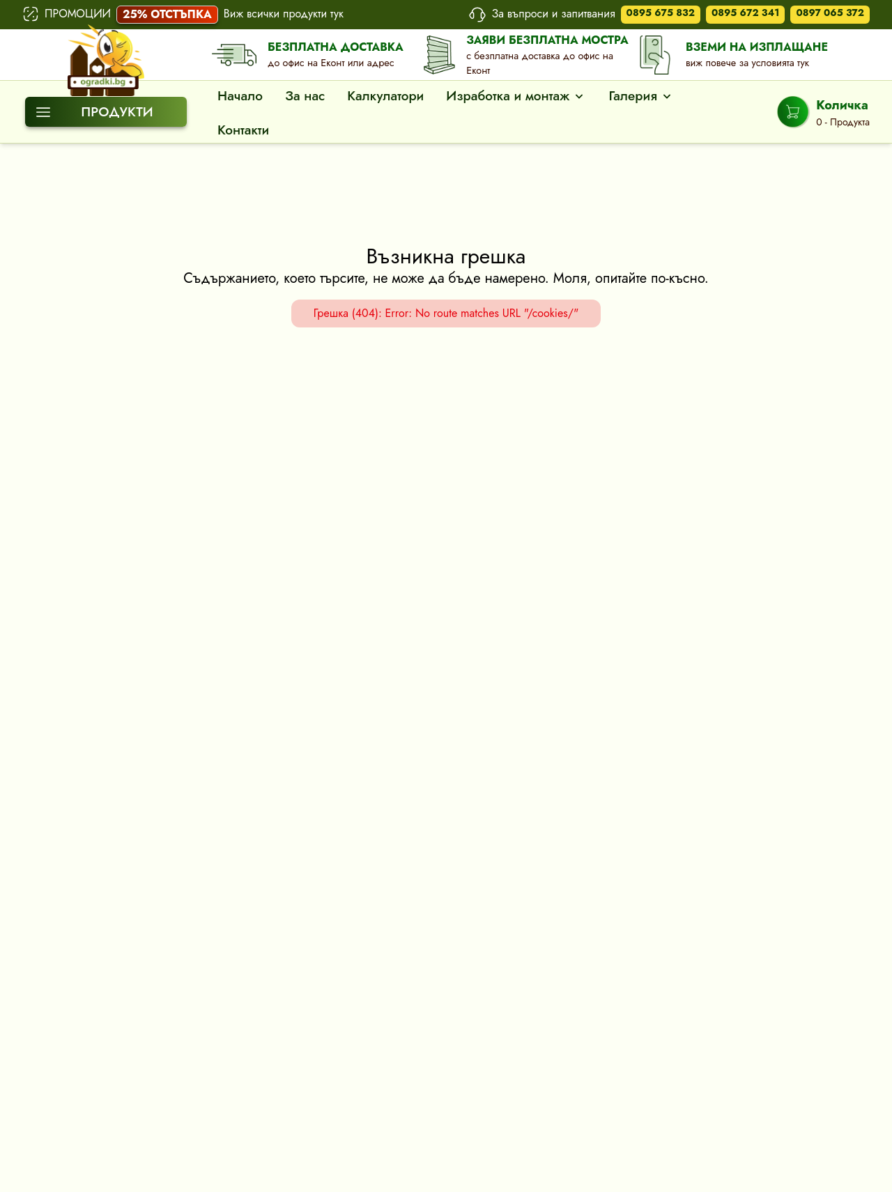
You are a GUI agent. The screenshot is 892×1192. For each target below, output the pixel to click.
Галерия (640, 95)
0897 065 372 (830, 13)
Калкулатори (385, 95)
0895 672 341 (745, 13)
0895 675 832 (660, 13)
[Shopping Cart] (823, 112)
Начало (240, 95)
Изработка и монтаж (516, 95)
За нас (305, 95)
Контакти (243, 130)
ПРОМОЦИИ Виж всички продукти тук (183, 15)
